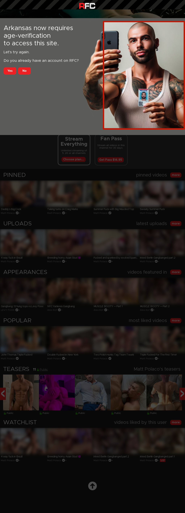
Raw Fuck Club (87, 5)
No (24, 70)
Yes (10, 70)
